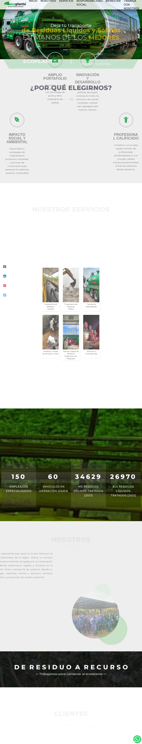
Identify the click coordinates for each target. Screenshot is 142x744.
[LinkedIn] (5, 276)
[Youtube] (5, 295)
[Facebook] (5, 267)
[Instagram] (5, 286)
